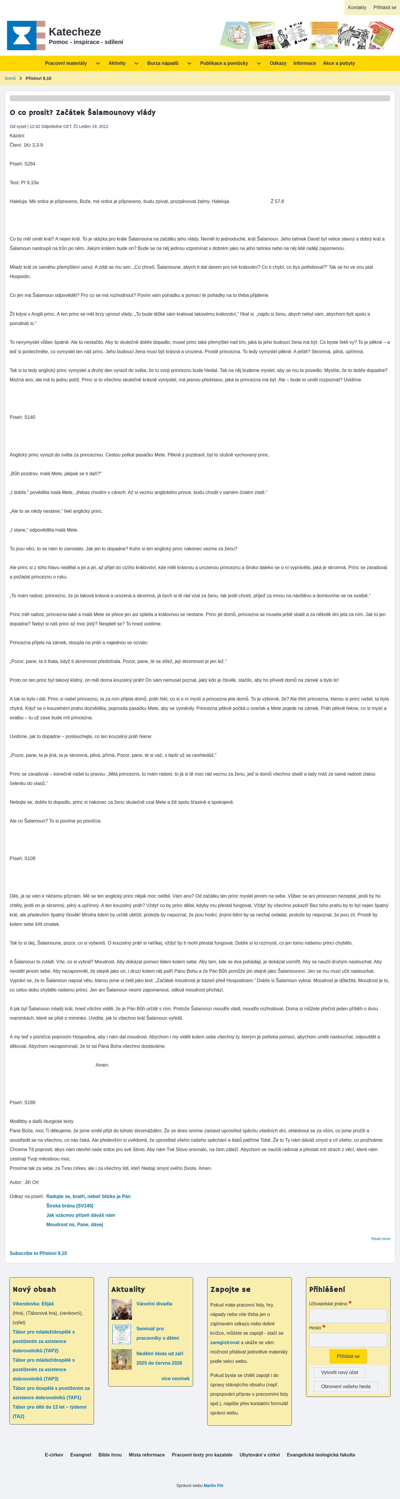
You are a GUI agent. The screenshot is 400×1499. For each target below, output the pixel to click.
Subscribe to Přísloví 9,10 (38, 1253)
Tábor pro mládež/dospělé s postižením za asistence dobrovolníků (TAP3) (44, 1369)
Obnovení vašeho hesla (346, 1386)
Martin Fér (214, 1485)
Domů (10, 78)
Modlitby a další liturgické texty (41, 1121)
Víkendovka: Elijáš (33, 1303)
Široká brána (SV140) (69, 1205)
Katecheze (75, 32)
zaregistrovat (225, 1342)
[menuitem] (357, 7)
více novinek (175, 1378)
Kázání (17, 135)
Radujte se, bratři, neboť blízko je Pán (88, 1196)
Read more (380, 1238)
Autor (15, 1182)
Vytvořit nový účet (339, 1372)
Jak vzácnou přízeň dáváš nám (80, 1215)
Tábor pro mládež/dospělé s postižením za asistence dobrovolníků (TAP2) (44, 1341)
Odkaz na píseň (26, 1196)
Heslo (315, 1327)
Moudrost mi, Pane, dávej (74, 1224)
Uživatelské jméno (328, 1303)
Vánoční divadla (154, 1303)
